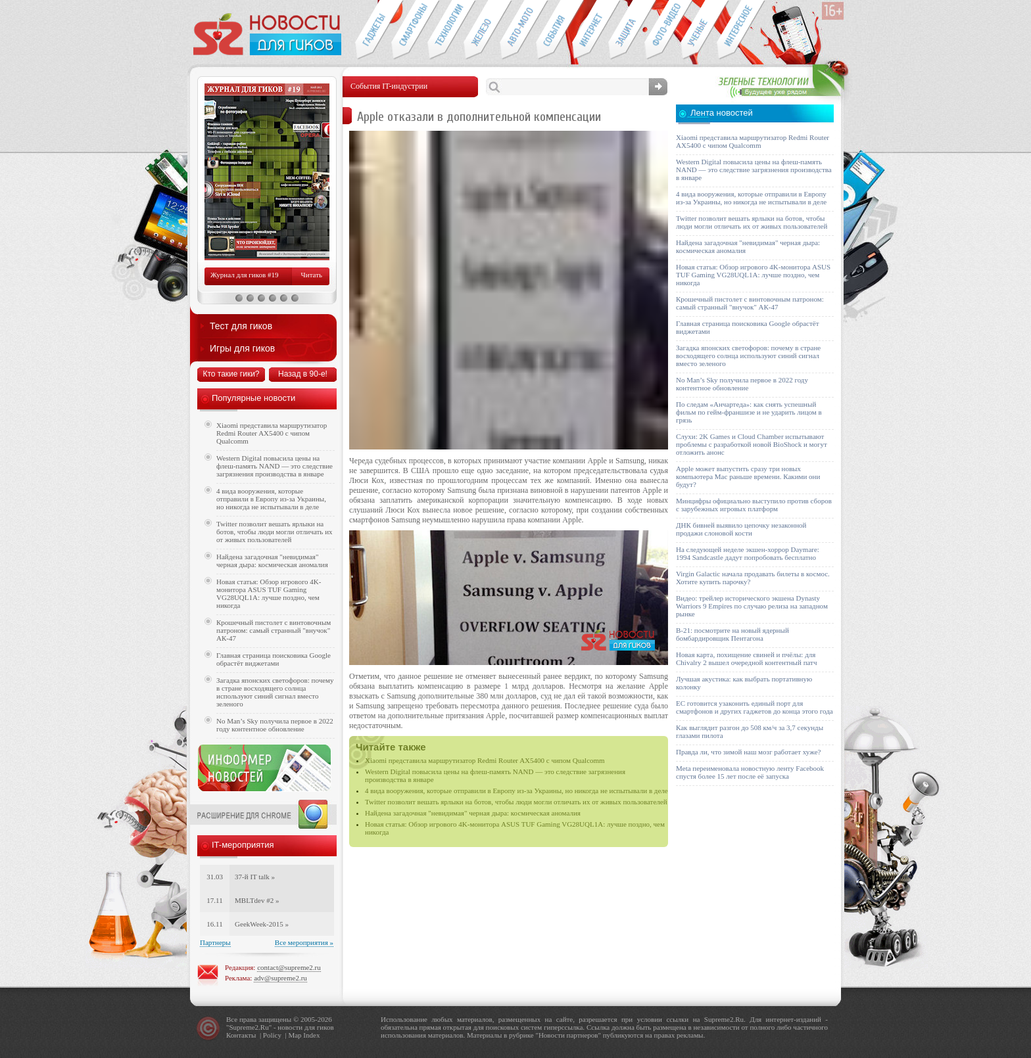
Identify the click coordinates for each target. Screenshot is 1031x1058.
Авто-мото (518, 30)
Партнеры (215, 942)
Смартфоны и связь (409, 30)
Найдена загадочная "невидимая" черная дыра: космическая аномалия (473, 813)
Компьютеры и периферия (482, 30)
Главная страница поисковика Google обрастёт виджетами (273, 659)
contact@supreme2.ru (289, 967)
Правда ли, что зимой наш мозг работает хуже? (748, 752)
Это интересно (741, 30)
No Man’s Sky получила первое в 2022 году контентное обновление (274, 725)
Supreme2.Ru (249, 1027)
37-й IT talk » (255, 877)
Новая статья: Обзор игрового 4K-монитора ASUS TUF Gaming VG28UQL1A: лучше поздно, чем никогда (268, 593)
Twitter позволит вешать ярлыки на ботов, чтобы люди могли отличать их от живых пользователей (516, 802)
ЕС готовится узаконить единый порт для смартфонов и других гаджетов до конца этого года (754, 707)
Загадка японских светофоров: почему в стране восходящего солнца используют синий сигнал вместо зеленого (275, 692)
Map (294, 1035)
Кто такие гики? (231, 374)
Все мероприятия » (304, 942)
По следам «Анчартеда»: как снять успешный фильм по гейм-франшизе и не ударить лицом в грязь (749, 412)
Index (311, 1035)
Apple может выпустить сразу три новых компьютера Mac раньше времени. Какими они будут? (748, 476)
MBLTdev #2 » (257, 900)
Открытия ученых (699, 30)
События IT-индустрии (554, 30)
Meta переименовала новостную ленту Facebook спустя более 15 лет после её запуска (750, 772)
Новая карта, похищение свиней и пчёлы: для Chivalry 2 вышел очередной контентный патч (746, 658)
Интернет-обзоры (590, 30)
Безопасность (626, 30)
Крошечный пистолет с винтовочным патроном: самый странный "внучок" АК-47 (273, 630)
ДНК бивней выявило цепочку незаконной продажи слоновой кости (741, 529)
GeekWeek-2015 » (262, 924)
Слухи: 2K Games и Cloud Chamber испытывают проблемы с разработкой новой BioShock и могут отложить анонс (751, 444)
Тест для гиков (241, 326)
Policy (272, 1035)
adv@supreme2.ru (280, 978)
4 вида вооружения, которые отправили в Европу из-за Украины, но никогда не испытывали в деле (516, 790)
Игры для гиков (242, 348)
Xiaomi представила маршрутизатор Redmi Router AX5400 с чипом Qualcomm (485, 760)
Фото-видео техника (662, 30)
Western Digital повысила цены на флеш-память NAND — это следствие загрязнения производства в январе (274, 466)
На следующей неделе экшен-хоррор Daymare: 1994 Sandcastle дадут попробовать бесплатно (747, 553)
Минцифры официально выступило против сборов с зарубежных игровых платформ (754, 505)
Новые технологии (445, 30)
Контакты (241, 1035)
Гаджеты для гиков (372, 30)
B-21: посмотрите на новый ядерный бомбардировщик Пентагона (732, 634)
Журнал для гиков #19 (244, 275)
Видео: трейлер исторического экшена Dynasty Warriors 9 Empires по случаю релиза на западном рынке (752, 606)
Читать (311, 275)
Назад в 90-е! (302, 374)
